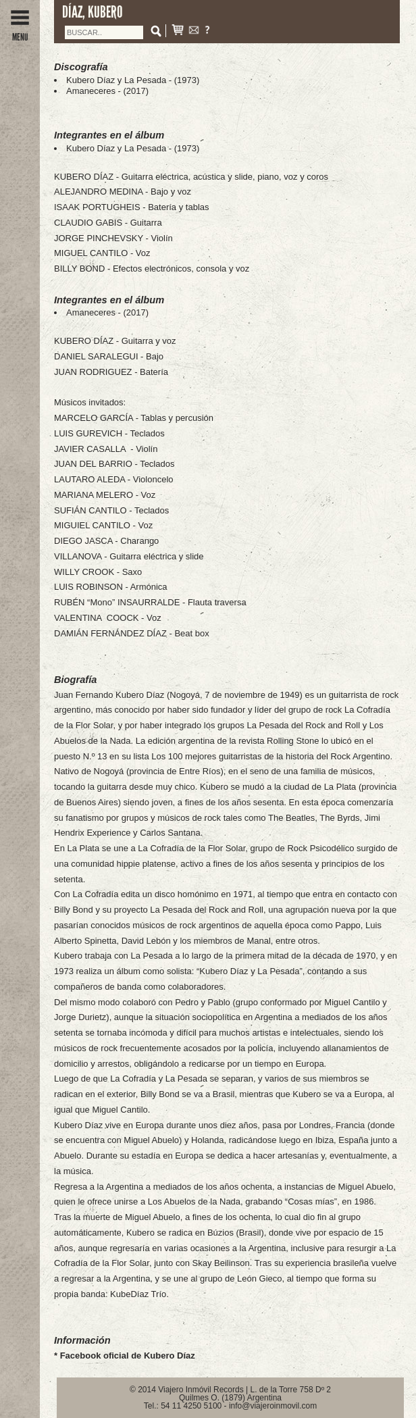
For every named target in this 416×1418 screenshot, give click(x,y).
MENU (20, 32)
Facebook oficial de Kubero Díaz (127, 1355)
